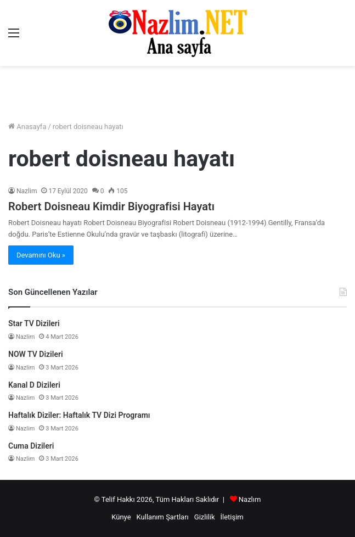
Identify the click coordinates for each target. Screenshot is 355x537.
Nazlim (26, 191)
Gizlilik (204, 517)
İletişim (231, 517)
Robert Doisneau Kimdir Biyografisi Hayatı (111, 206)
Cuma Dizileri (31, 445)
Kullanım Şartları (163, 517)
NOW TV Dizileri (35, 354)
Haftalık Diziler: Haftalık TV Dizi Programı (79, 415)
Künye (121, 517)
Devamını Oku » (40, 255)
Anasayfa (27, 126)
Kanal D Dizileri (34, 385)
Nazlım (250, 499)
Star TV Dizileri (34, 323)
